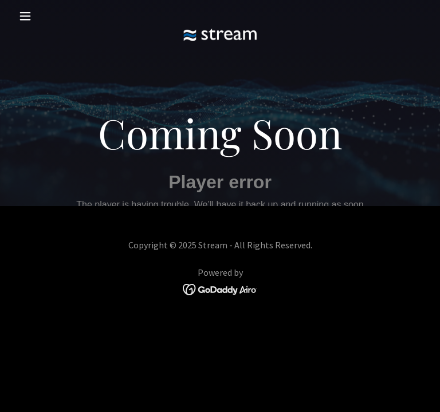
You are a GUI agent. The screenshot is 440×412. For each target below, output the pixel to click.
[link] (220, 16)
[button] (45, 16)
